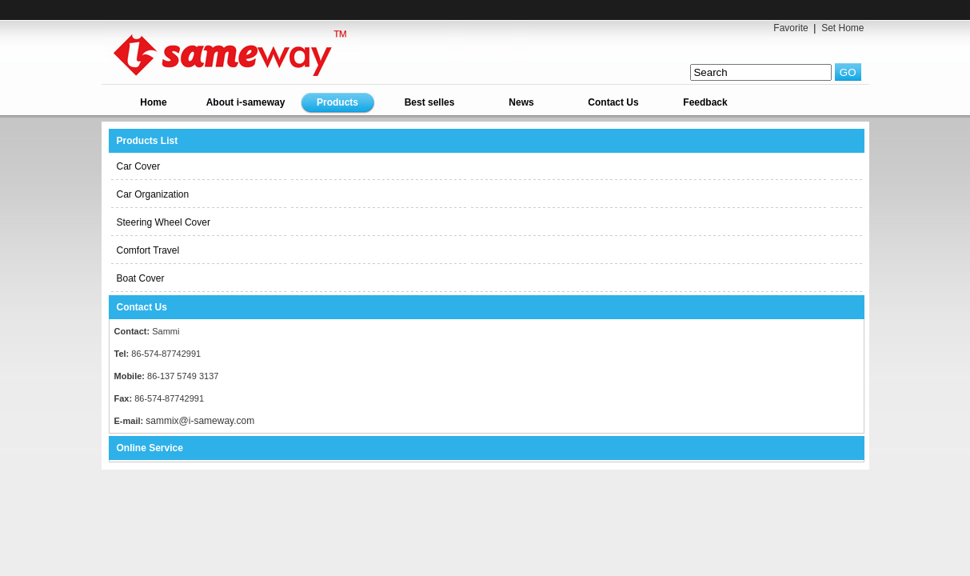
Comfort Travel (148, 250)
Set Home (842, 28)
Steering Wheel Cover (163, 222)
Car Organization (153, 194)
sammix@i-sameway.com (200, 420)
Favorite (790, 28)
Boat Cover (141, 278)
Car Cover (139, 166)
